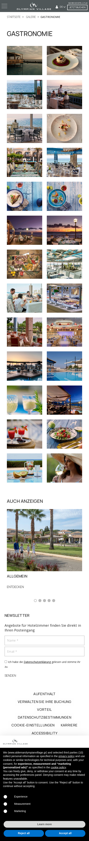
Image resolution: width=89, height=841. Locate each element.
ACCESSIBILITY (44, 733)
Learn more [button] (44, 824)
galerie (30, 17)
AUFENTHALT (44, 694)
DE (61, 6)
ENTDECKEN (15, 587)
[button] (35, 600)
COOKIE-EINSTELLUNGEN (32, 725)
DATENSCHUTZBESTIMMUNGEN (44, 717)
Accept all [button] (65, 833)
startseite (14, 17)
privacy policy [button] (66, 756)
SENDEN (10, 675)
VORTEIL (44, 709)
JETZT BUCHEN (77, 7)
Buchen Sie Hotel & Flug (78, 3)
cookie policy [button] (58, 767)
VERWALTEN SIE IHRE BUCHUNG (44, 701)
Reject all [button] (24, 833)
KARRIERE (69, 725)
